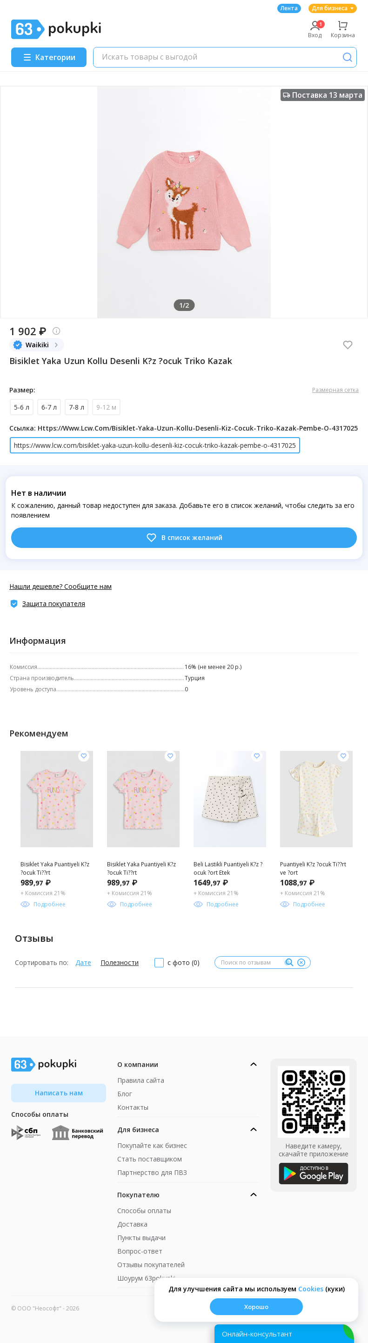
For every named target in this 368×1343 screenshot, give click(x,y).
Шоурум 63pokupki (146, 1278)
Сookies (310, 1288)
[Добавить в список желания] (83, 756)
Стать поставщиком (149, 1158)
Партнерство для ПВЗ (152, 1172)
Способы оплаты (144, 1210)
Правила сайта (140, 1080)
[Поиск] (347, 57)
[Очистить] (301, 962)
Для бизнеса (333, 8)
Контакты (132, 1107)
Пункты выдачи (141, 1237)
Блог (124, 1093)
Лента (289, 8)
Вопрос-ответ (139, 1251)
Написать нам (59, 1092)
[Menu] (49, 57)
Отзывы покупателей (151, 1264)
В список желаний (184, 537)
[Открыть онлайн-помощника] (284, 1333)
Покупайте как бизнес (152, 1145)
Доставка (132, 1224)
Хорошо (256, 1307)
